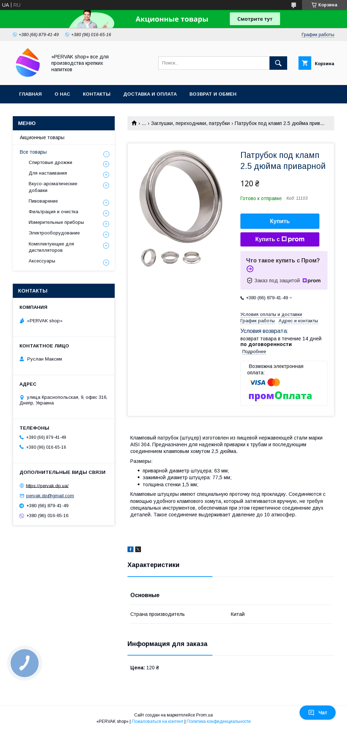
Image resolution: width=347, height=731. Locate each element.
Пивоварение (43, 201)
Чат (317, 712)
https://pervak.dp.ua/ (47, 485)
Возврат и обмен (213, 94)
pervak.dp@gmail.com (50, 495)
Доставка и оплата (150, 94)
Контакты (96, 94)
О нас (62, 94)
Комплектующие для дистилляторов (51, 247)
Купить (280, 221)
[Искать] (278, 63)
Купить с (280, 239)
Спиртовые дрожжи (50, 162)
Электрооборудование (54, 233)
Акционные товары (42, 137)
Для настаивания (48, 173)
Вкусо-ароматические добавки (53, 187)
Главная (30, 94)
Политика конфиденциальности (219, 721)
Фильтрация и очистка (53, 211)
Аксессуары (42, 261)
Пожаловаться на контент (157, 721)
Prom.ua (204, 715)
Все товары (33, 152)
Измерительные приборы (56, 222)
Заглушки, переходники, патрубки (190, 123)
